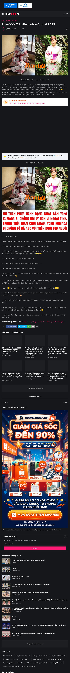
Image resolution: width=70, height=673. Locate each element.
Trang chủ (5, 20)
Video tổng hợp (59, 322)
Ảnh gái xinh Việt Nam (10, 659)
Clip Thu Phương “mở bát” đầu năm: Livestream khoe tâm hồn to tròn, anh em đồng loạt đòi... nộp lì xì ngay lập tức (58, 351)
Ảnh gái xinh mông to (23, 656)
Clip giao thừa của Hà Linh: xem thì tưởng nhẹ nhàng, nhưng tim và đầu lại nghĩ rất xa (12, 375)
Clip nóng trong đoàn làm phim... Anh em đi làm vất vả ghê (31, 584)
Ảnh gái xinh (7, 656)
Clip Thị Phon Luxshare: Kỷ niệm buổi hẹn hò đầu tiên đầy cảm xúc (33, 633)
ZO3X (14, 617)
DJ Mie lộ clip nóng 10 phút (20, 576)
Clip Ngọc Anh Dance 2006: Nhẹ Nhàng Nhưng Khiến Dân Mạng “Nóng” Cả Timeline (12, 350)
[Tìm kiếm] (67, 14)
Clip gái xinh (13, 20)
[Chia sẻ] (66, 28)
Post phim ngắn (24, 663)
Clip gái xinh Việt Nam (39, 322)
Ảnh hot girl (25, 659)
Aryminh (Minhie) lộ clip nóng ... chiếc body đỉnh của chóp (30, 592)
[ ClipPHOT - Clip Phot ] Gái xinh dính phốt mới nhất (28, 560)
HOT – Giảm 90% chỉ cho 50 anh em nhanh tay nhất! (27, 103)
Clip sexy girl (50, 322)
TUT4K (14, 568)
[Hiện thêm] (37, 326)
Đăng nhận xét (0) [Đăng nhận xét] (35, 396)
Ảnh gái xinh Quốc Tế (58, 656)
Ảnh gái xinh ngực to (40, 656)
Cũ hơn (65, 402)
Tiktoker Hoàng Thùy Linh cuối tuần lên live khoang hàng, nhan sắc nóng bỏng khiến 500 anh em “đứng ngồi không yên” (34, 351)
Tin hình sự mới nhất (40, 663)
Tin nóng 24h (56, 663)
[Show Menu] (2, 14)
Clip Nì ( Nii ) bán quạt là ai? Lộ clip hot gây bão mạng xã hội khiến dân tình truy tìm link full (40, 600)
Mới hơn (5, 402)
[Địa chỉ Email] (35, 544)
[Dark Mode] (64, 14)
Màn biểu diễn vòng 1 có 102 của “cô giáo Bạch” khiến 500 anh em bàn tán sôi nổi (35, 375)
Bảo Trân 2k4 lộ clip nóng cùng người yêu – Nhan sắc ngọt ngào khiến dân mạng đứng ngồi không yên (57, 375)
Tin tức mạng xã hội (11, 666)
